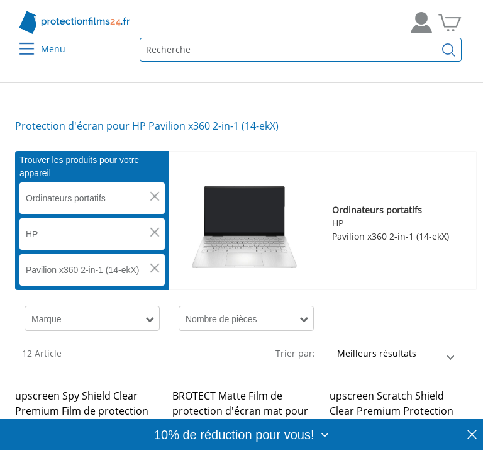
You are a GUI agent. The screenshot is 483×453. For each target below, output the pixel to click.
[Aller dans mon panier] (450, 23)
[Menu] (19, 40)
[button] (154, 196)
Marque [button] (46, 319)
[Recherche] (449, 49)
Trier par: (295, 353)
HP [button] (32, 234)
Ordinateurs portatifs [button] (66, 198)
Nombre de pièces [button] (221, 319)
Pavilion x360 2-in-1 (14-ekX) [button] (83, 270)
